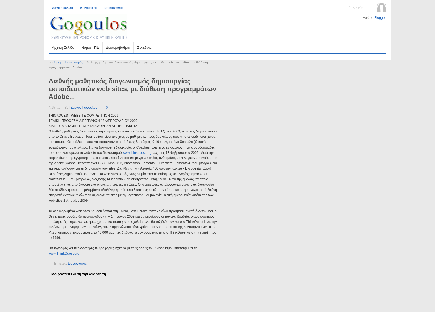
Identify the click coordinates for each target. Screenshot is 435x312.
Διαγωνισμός (73, 62)
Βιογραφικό (88, 7)
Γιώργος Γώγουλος (83, 107)
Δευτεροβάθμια (118, 47)
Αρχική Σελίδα (63, 47)
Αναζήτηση (381, 7)
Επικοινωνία (113, 7)
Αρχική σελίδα (62, 7)
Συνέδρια (144, 47)
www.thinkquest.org (137, 153)
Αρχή (57, 62)
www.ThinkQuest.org (64, 253)
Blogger (380, 18)
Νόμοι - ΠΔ (90, 47)
